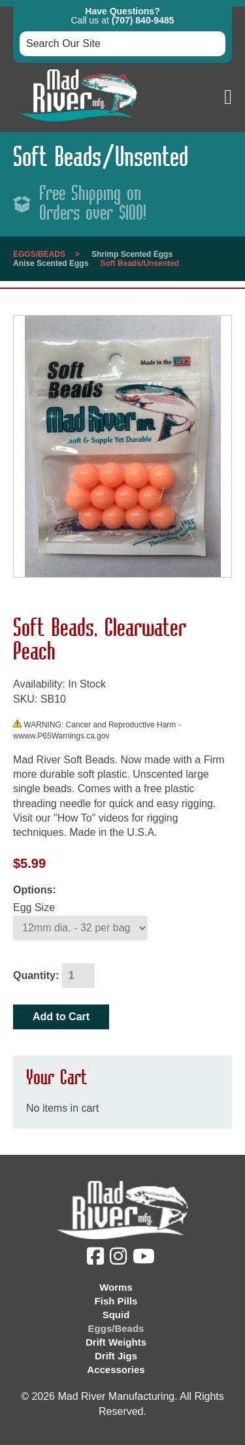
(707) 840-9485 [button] (143, 20)
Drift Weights (116, 1342)
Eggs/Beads (39, 254)
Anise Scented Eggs (50, 263)
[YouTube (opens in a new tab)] (145, 1259)
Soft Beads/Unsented (139, 263)
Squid (116, 1314)
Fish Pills (116, 1300)
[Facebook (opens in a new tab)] (97, 1259)
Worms (116, 1287)
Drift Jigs (116, 1355)
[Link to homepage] (78, 124)
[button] (228, 97)
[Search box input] (122, 43)
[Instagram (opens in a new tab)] (120, 1259)
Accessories (115, 1369)
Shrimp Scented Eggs (131, 254)
